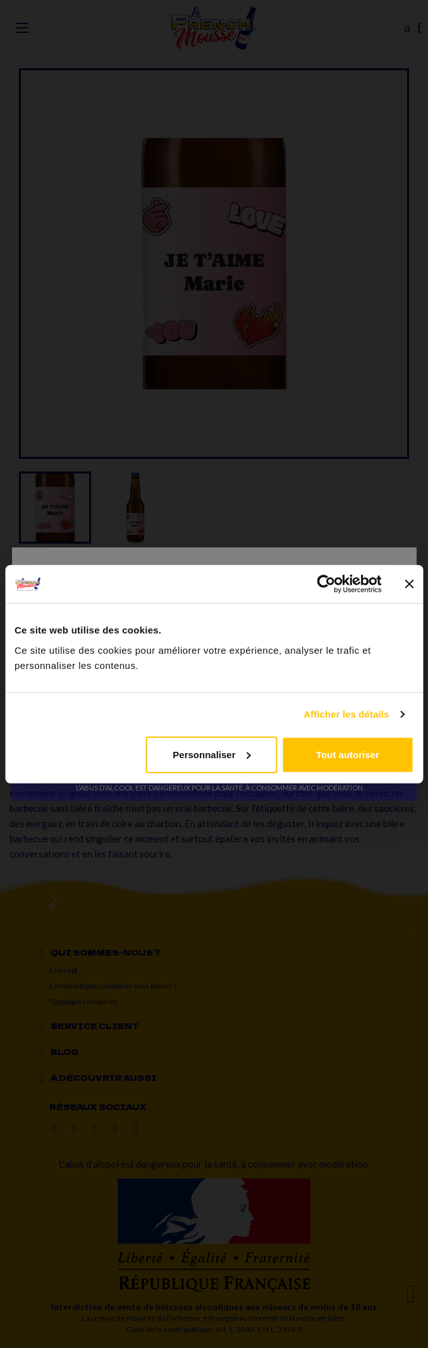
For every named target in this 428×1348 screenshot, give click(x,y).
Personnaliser (211, 754)
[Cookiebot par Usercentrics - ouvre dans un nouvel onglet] (326, 584)
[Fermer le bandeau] (409, 584)
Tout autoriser (347, 754)
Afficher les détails (346, 714)
